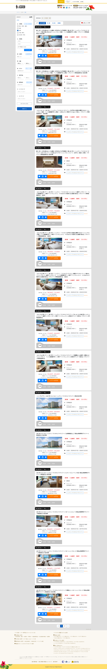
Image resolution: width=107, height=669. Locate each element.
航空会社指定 (29, 82)
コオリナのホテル (69, 641)
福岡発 (48, 636)
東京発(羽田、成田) (19, 636)
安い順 (48, 23)
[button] (24, 20)
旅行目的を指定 (24, 103)
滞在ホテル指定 (29, 68)
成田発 (25, 636)
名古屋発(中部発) (42, 636)
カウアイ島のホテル (82, 636)
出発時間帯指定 (29, 54)
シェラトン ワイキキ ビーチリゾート (75, 52)
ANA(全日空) (34, 641)
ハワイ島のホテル (66, 636)
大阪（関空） (21, 32)
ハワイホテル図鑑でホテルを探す (61, 632)
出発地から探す (19, 635)
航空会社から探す (19, 641)
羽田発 (29, 636)
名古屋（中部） (21, 35)
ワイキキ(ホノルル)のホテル (60, 641)
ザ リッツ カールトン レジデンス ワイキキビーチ (81, 650)
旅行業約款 (34, 661)
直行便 (66, 37)
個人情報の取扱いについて (45, 661)
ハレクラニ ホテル (58, 646)
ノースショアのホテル (59, 643)
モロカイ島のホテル (58, 638)
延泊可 (77, 37)
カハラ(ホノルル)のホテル (79, 641)
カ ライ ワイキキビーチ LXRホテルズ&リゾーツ (71, 646)
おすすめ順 (42, 23)
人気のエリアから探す (59, 640)
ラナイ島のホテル (66, 638)
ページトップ (88, 629)
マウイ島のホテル (74, 636)
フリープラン (84, 37)
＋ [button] (28, 49)
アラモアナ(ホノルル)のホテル (69, 643)
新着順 (59, 23)
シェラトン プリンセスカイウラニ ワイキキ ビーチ (64, 653)
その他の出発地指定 (28, 23)
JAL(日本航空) (27, 641)
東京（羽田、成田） (22, 26)
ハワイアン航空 (40, 641)
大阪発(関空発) (35, 636)
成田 (19, 30)
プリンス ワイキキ (84, 651)
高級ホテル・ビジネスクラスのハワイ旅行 (25, 643)
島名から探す (57, 635)
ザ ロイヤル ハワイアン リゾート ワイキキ (62, 650)
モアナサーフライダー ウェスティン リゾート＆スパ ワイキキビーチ (67, 651)
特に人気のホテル (58, 645)
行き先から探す (19, 638)
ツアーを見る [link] (54, 55)
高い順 (53, 23)
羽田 (19, 28)
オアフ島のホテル (58, 636)
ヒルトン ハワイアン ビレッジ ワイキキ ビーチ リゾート (65, 648)
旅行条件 (55, 661)
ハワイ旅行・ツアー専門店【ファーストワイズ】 (25, 632)
